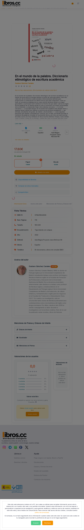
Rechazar (47, 523)
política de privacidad (42, 512)
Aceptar (36, 523)
